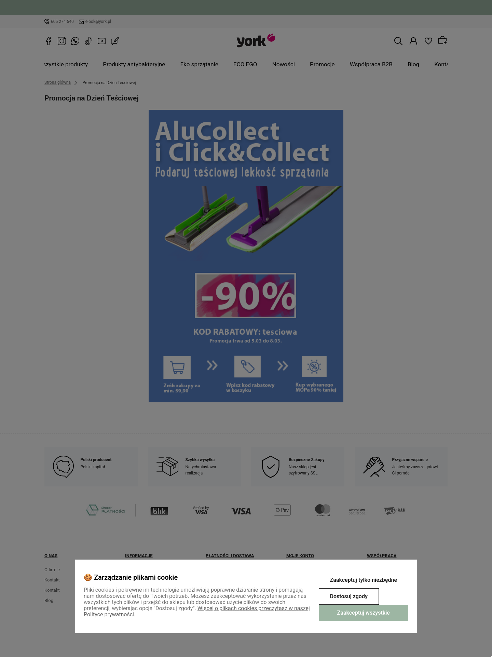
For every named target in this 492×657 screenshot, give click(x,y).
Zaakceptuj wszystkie (363, 612)
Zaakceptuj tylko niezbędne (363, 580)
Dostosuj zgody (349, 596)
